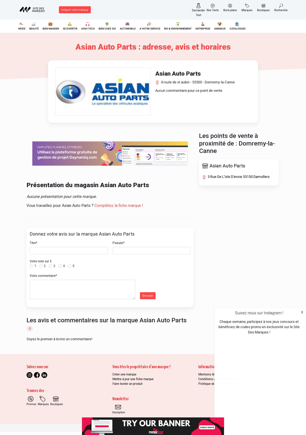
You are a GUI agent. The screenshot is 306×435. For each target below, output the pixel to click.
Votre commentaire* (43, 279)
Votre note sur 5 (41, 264)
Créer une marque (124, 377)
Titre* (33, 246)
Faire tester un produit (127, 387)
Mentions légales (210, 377)
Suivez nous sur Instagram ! (259, 313)
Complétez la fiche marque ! (118, 208)
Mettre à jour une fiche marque (133, 382)
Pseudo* (118, 246)
